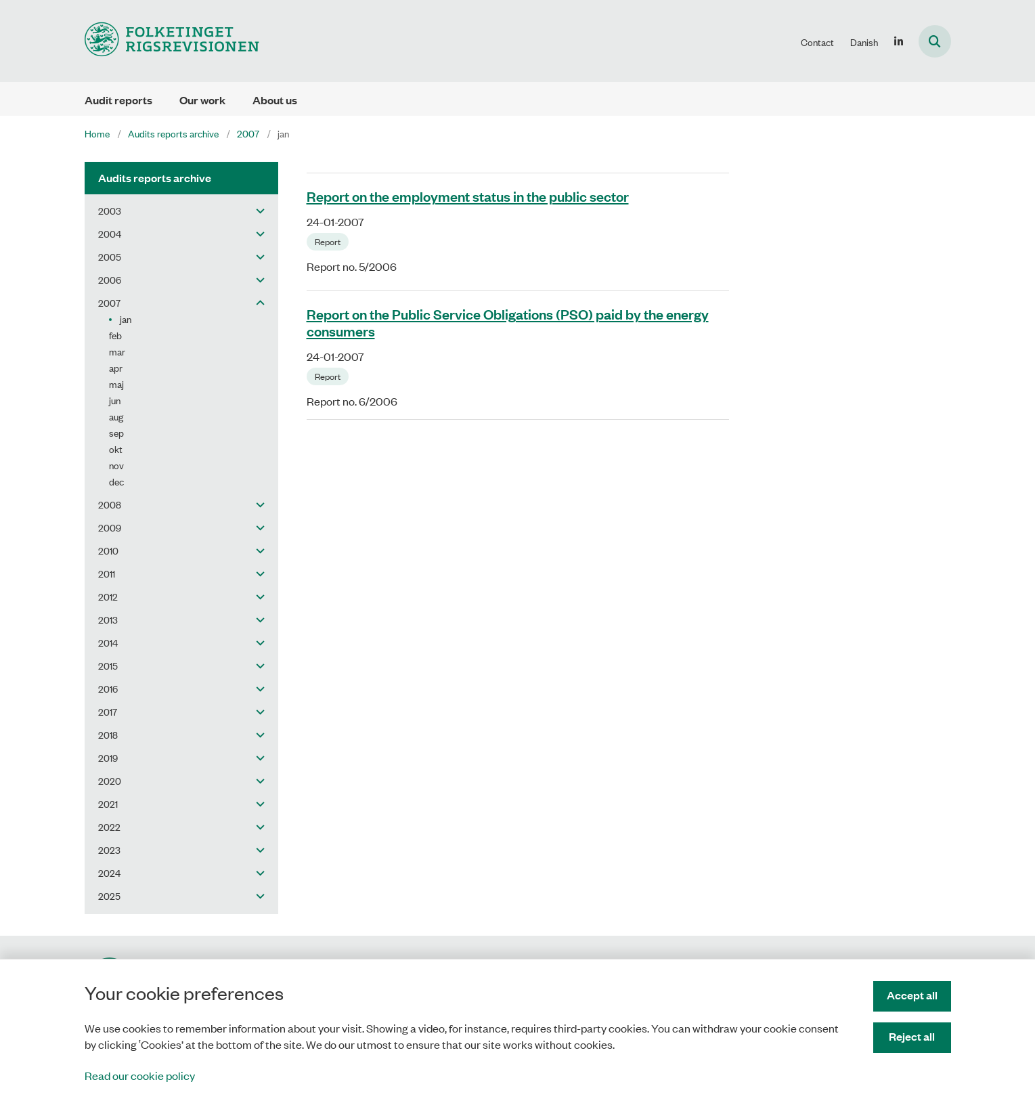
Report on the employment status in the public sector (468, 195)
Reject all (912, 1036)
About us (274, 100)
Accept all (912, 995)
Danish (864, 42)
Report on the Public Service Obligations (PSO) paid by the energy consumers (508, 322)
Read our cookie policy (140, 1075)
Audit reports (118, 100)
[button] (257, 210)
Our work (202, 100)
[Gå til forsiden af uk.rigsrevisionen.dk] (172, 41)
